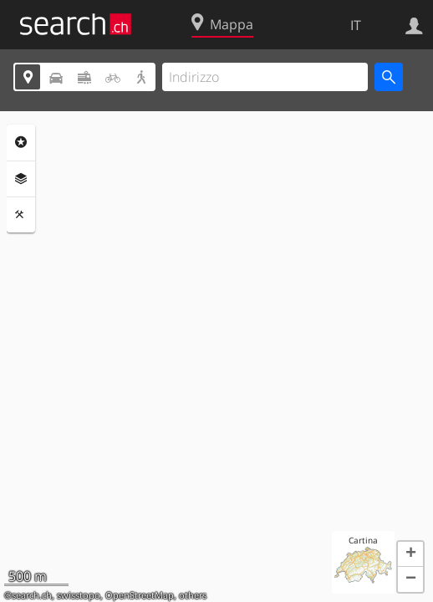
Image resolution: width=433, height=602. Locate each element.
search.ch (32, 595)
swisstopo (78, 595)
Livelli (21, 178)
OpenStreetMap (139, 595)
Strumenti (21, 214)
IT (355, 25)
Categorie (21, 142)
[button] (410, 554)
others (192, 595)
